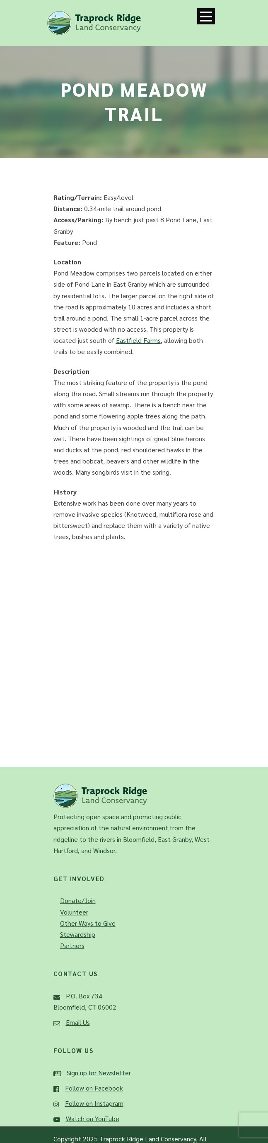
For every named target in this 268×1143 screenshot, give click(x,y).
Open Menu (206, 16)
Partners (72, 945)
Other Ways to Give (88, 923)
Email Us (78, 1022)
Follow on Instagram (94, 1103)
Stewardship (77, 934)
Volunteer (74, 912)
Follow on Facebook (94, 1088)
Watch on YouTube (92, 1118)
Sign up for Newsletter (99, 1072)
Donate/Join (78, 900)
